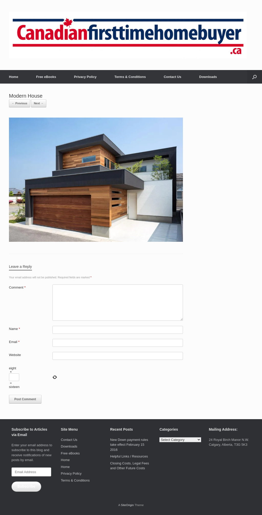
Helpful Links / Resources (129, 456)
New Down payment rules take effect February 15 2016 (129, 445)
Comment (17, 287)
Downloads (208, 77)
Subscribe (26, 486)
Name (14, 329)
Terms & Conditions (130, 77)
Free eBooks (46, 77)
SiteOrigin (127, 505)
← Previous (19, 103)
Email (14, 342)
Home (13, 77)
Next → (38, 103)
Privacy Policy (85, 77)
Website (15, 355)
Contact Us (172, 77)
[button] (254, 77)
